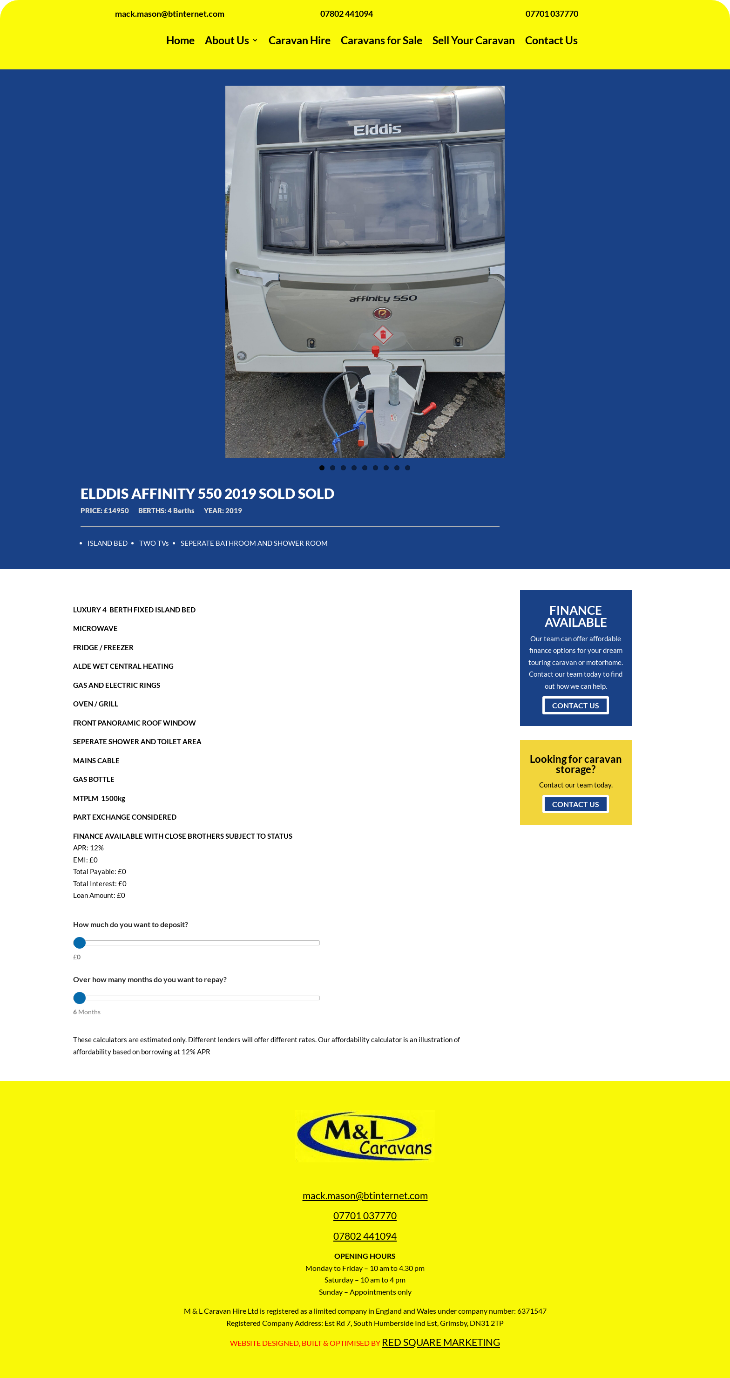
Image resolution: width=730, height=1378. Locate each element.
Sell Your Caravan (474, 40)
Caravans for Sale (381, 40)
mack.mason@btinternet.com (365, 1195)
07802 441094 (365, 1236)
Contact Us (551, 40)
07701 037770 (365, 1215)
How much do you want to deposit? (130, 924)
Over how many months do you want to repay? (150, 979)
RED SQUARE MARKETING (441, 1342)
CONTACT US (575, 705)
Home (180, 40)
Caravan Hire (300, 40)
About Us (227, 40)
